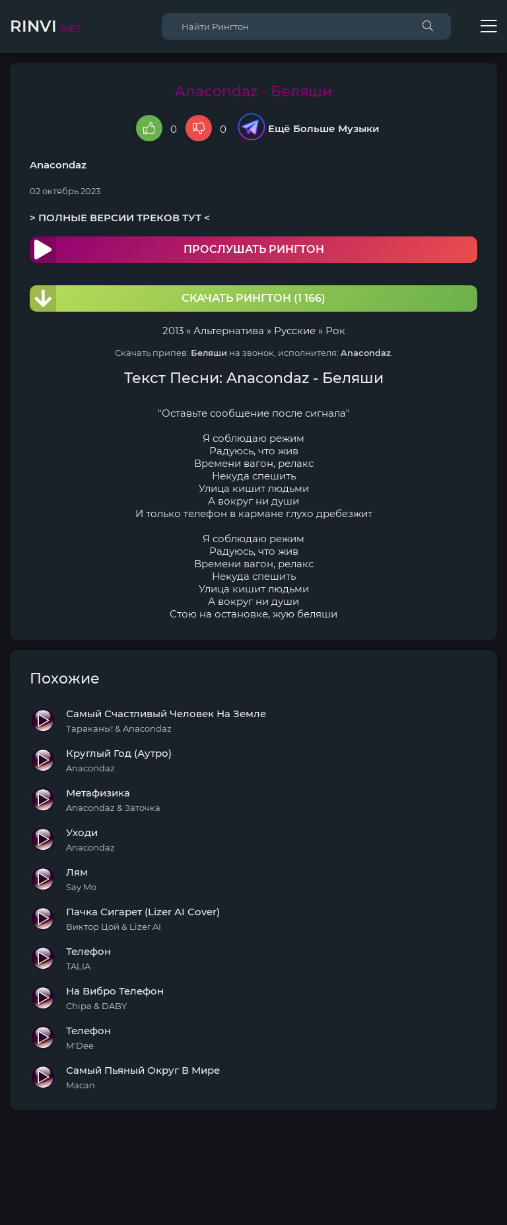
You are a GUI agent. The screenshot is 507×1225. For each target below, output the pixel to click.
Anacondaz (58, 164)
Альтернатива (228, 330)
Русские (295, 330)
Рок (335, 330)
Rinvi (45, 26)
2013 (173, 330)
